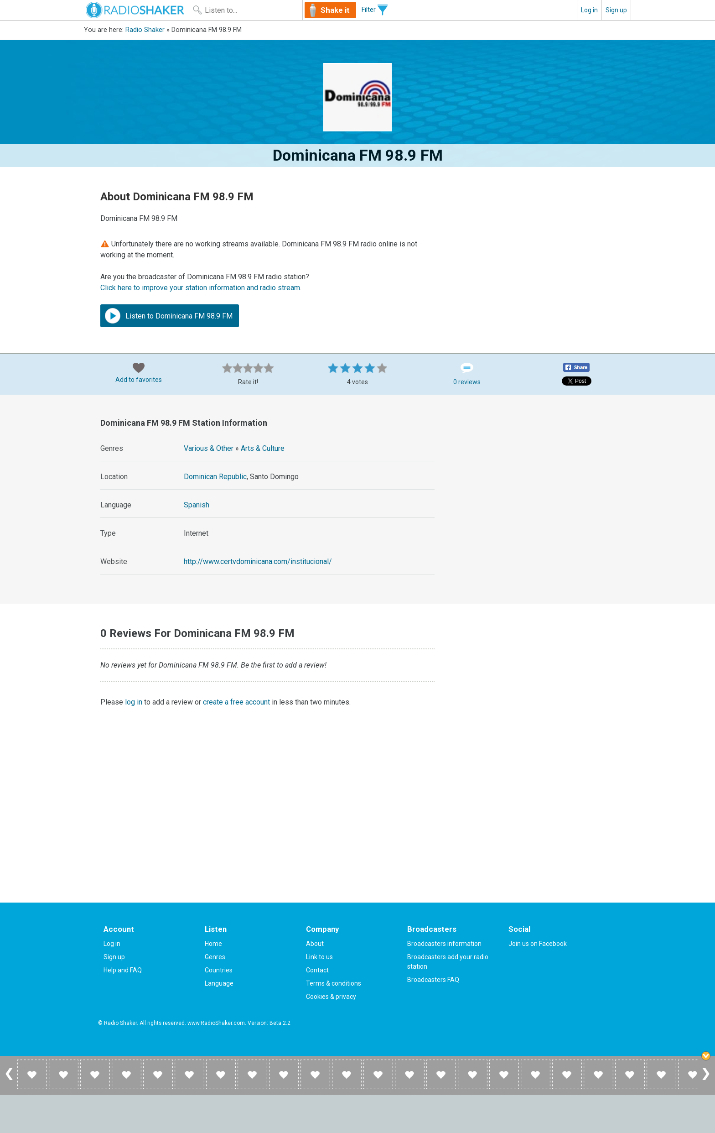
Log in (589, 10)
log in (133, 702)
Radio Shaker (145, 30)
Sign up (616, 10)
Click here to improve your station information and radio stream (200, 287)
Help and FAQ (123, 970)
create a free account (236, 702)
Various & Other (208, 448)
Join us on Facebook (537, 943)
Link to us (319, 957)
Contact (317, 970)
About (315, 943)
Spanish (196, 505)
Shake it (335, 10)
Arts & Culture (263, 448)
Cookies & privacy (331, 996)
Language (219, 983)
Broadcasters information (444, 943)
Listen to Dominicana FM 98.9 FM (169, 316)
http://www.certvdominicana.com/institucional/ (258, 561)
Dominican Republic (215, 476)
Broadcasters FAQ (433, 979)
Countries (219, 970)
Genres (215, 957)
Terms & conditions (333, 983)
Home (213, 943)
